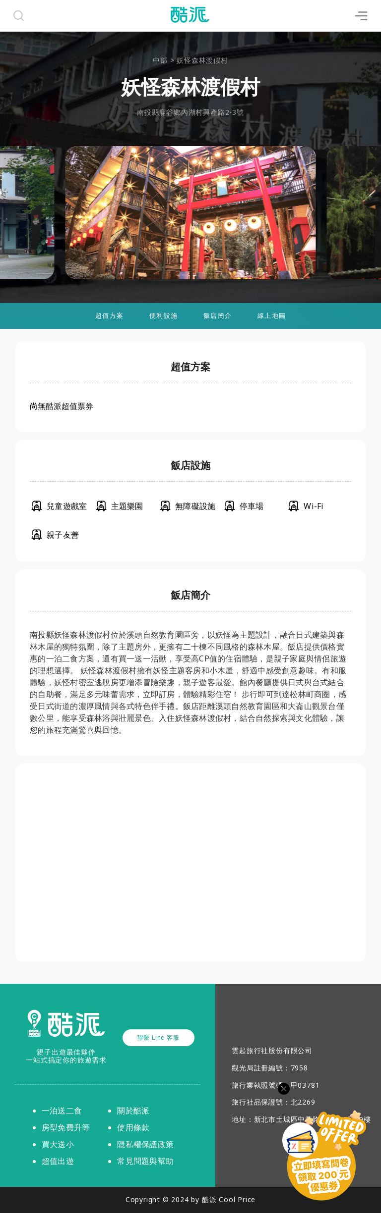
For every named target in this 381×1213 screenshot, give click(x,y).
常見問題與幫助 (145, 1161)
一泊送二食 (62, 1110)
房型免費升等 (66, 1127)
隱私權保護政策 (145, 1144)
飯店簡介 (217, 315)
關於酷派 (133, 1110)
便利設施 (163, 315)
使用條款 (133, 1127)
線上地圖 (271, 315)
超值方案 (109, 315)
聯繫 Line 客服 (158, 1037)
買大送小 (58, 1144)
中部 (160, 60)
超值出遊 (58, 1161)
